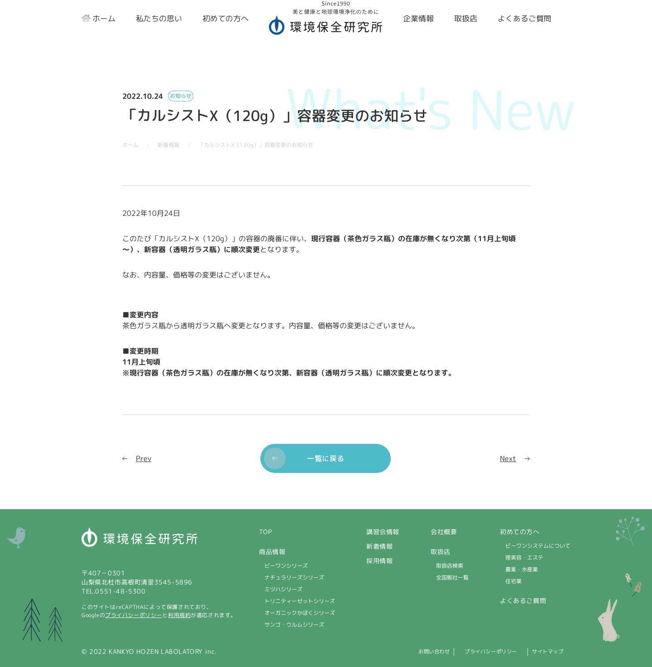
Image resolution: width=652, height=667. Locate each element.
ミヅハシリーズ (283, 589)
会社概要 (444, 531)
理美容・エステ (524, 557)
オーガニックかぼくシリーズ (299, 613)
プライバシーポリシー (133, 615)
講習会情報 (382, 531)
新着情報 (379, 546)
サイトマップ (550, 651)
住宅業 (513, 581)
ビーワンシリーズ (286, 566)
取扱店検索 (449, 566)
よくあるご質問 (523, 600)
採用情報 (379, 560)
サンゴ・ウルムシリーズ (294, 624)
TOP (265, 531)
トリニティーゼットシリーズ (299, 601)
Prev (143, 458)
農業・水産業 (521, 569)
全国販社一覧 (452, 577)
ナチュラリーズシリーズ (294, 577)
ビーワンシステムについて (537, 546)
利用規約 (179, 615)
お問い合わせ (402, 651)
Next (508, 458)
